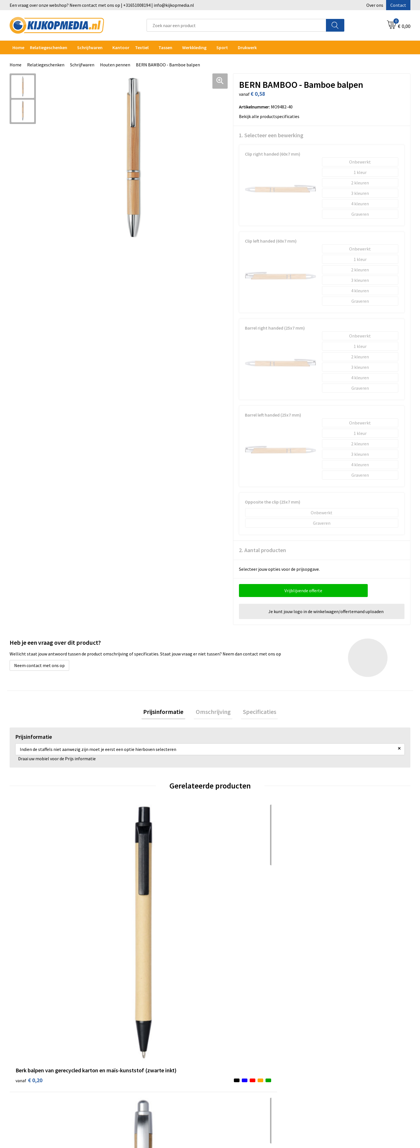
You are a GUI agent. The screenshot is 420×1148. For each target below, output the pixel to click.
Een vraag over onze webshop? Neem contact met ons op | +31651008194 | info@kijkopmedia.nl (102, 5)
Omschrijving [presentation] (213, 712)
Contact (398, 5)
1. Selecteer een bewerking (271, 135)
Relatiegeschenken (48, 47)
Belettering (128, 1035)
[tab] (167, 712)
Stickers (125, 1061)
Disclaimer (326, 1035)
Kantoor (120, 47)
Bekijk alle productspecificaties (271, 116)
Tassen (165, 47)
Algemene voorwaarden (339, 1009)
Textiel (142, 47)
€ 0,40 (229, 914)
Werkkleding (194, 47)
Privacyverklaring (333, 1027)
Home (18, 47)
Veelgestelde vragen (236, 1035)
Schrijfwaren (90, 47)
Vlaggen (125, 1044)
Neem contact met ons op (39, 665)
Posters (125, 1052)
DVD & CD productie (136, 1018)
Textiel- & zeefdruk (135, 1070)
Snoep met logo (133, 1087)
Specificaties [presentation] (256, 712)
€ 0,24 (129, 923)
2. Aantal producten (262, 550)
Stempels (126, 1078)
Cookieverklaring (332, 1018)
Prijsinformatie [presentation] (167, 712)
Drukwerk (126, 1009)
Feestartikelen (131, 1095)
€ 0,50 (329, 923)
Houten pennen (115, 64)
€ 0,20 (29, 923)
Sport (222, 47)
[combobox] (236, 25)
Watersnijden (130, 1027)
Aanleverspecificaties (237, 1027)
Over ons (374, 5)
